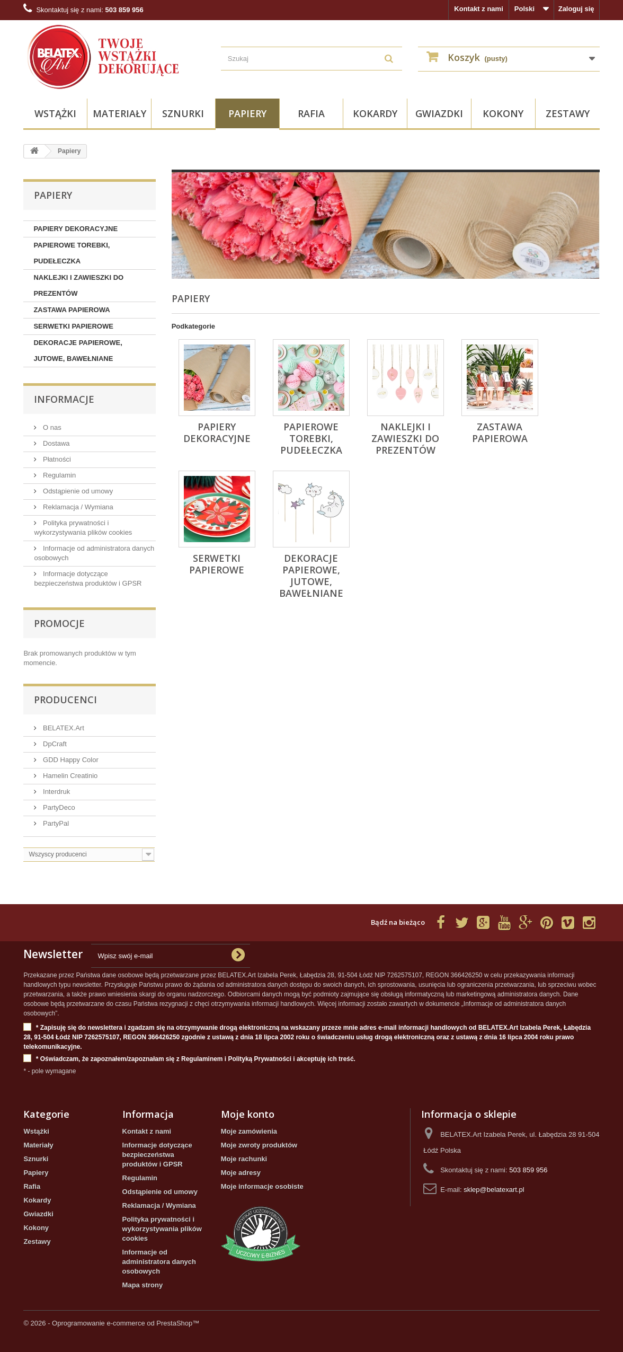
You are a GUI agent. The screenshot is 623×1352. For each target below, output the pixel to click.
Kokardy (375, 113)
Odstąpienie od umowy (77, 491)
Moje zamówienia (249, 1131)
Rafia (311, 113)
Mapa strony (142, 1285)
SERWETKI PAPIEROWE (73, 326)
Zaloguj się (576, 9)
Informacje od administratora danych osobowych (159, 1261)
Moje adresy (241, 1173)
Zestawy (568, 113)
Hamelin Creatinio (69, 776)
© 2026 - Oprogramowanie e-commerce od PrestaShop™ (111, 1323)
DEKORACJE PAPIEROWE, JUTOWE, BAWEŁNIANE (77, 351)
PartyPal (55, 823)
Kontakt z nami (478, 9)
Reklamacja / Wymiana (77, 507)
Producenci (65, 699)
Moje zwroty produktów (259, 1145)
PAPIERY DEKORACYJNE (75, 229)
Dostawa (55, 443)
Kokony (503, 113)
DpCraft (53, 744)
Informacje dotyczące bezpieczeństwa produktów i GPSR (157, 1154)
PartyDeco (58, 807)
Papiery (247, 113)
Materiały (119, 113)
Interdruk (55, 792)
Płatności (55, 459)
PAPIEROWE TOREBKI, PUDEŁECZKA (71, 253)
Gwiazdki (439, 113)
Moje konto (247, 1114)
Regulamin (58, 475)
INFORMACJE (64, 399)
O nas (51, 427)
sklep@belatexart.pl (494, 1190)
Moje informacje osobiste (262, 1186)
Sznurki (183, 113)
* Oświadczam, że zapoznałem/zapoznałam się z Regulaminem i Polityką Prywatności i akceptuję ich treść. (189, 1059)
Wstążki (55, 113)
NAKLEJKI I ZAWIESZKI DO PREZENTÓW (78, 285)
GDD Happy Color (69, 760)
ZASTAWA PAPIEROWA (71, 310)
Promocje (59, 623)
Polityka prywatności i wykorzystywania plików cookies (162, 1228)
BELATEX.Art (62, 728)
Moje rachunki (244, 1159)
